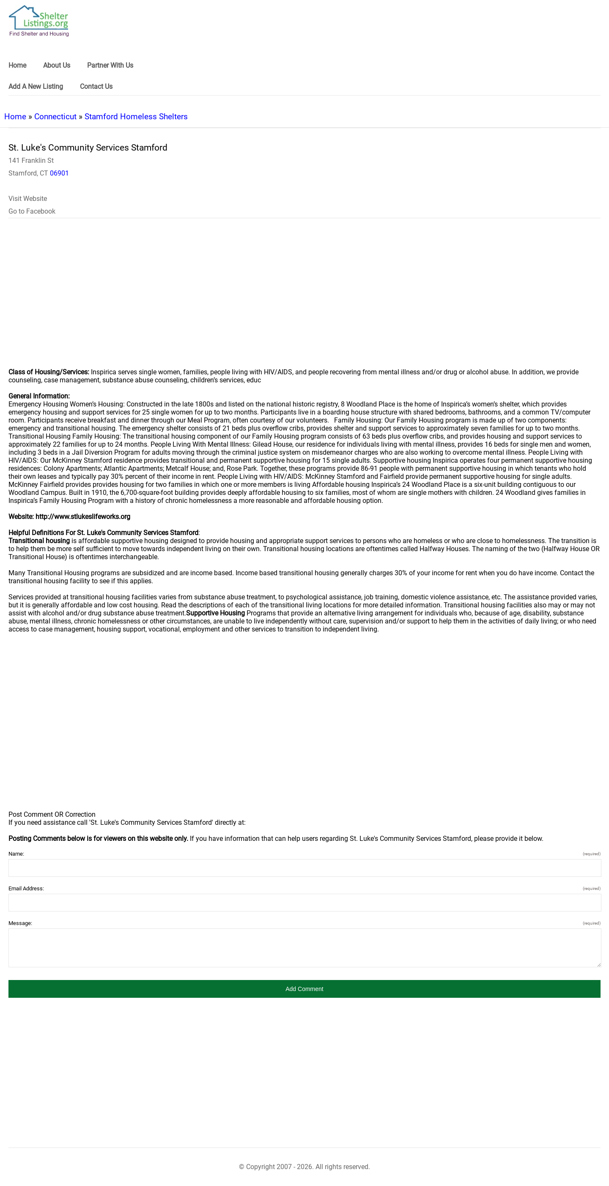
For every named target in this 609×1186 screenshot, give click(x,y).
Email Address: (304, 888)
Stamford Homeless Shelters (136, 116)
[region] (304, 298)
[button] (304, 989)
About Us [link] (56, 65)
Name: (304, 854)
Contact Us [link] (96, 86)
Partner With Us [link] (110, 65)
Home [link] (17, 65)
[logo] (38, 21)
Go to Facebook (31, 211)
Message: (304, 923)
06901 (59, 173)
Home (15, 116)
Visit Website (27, 199)
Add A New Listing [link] (35, 86)
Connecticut (55, 116)
